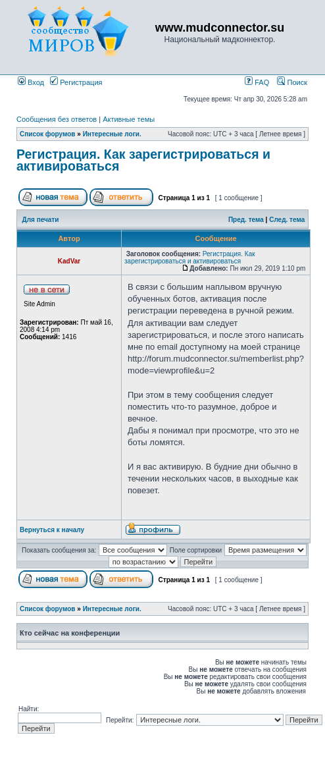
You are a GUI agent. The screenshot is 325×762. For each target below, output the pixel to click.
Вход (31, 82)
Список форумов (48, 134)
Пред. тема (246, 219)
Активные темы (129, 119)
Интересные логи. (112, 134)
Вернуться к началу (52, 529)
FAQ (257, 82)
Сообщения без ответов (56, 119)
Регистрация (76, 82)
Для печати (40, 219)
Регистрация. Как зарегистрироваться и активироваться (143, 160)
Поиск (292, 82)
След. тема (287, 219)
